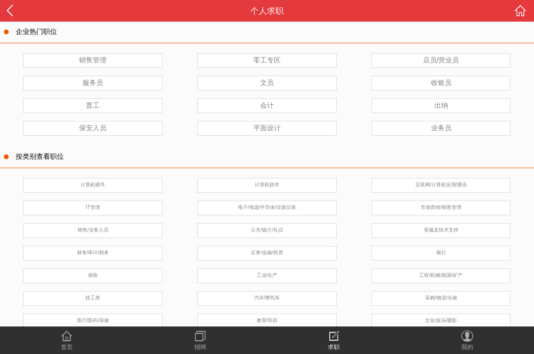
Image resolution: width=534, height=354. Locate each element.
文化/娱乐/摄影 (441, 320)
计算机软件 (267, 184)
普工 (93, 105)
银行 (441, 252)
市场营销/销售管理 (441, 207)
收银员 (441, 83)
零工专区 (267, 60)
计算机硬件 (92, 184)
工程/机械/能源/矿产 (440, 275)
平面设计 (267, 128)
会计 (267, 105)
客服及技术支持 (441, 230)
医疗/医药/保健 (93, 320)
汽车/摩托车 (267, 297)
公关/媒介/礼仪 (267, 230)
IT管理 (93, 207)
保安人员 (93, 128)
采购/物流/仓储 (441, 297)
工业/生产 (267, 275)
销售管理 (93, 60)
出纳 (441, 105)
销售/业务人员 (93, 230)
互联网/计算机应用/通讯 (441, 184)
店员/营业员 (441, 60)
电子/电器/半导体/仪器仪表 (267, 207)
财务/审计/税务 (93, 252)
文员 (267, 83)
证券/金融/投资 (267, 252)
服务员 (92, 83)
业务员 (441, 128)
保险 (93, 275)
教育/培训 (267, 320)
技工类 (92, 297)
